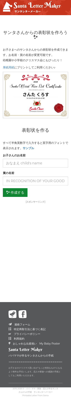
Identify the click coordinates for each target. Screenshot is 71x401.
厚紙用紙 (8, 67)
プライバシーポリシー (24, 334)
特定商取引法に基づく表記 (27, 329)
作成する (15, 192)
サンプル (28, 148)
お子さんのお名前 (14, 155)
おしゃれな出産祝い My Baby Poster (34, 343)
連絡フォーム (19, 324)
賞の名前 (8, 173)
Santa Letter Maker (26, 349)
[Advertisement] (35, 241)
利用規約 (16, 338)
